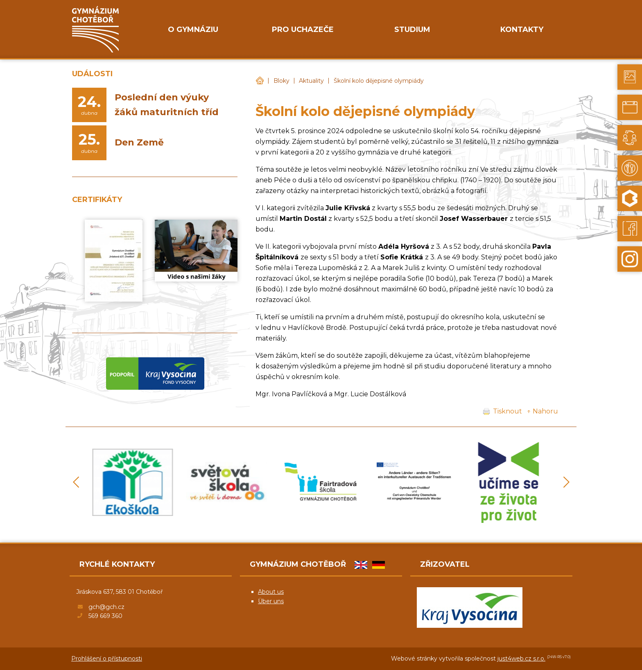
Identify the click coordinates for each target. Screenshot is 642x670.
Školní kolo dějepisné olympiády (379, 80)
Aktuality (311, 80)
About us (271, 591)
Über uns (271, 601)
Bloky (281, 80)
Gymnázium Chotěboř (259, 81)
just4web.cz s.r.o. (521, 658)
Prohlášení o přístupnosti (106, 658)
